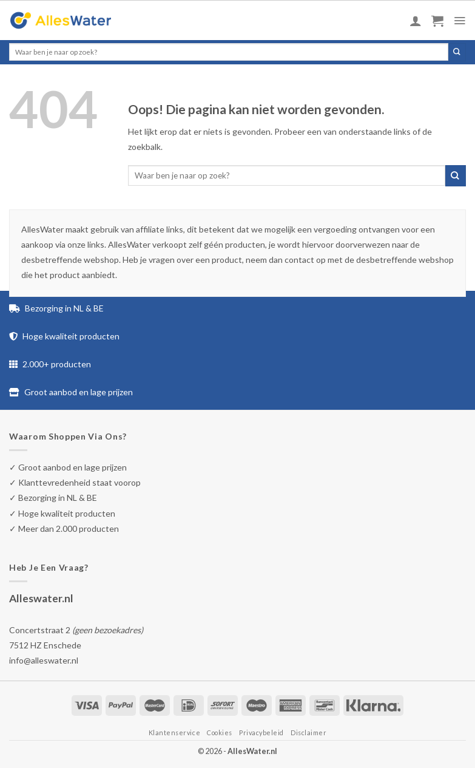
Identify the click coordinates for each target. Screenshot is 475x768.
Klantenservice (175, 732)
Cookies (219, 732)
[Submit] (457, 52)
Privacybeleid (261, 732)
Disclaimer (308, 732)
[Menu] (459, 21)
